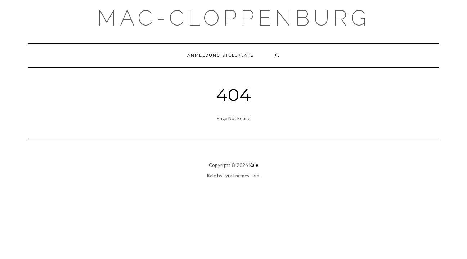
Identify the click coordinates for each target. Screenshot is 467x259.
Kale (253, 165)
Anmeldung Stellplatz (221, 55)
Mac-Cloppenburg (233, 18)
